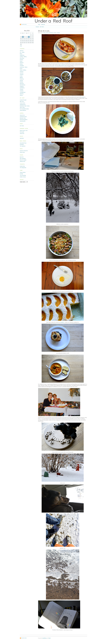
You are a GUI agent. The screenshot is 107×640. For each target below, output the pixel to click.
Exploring (21, 62)
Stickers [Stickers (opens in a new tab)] (83, 97)
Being (21, 53)
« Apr (21, 45)
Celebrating (22, 55)
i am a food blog (23, 175)
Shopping (22, 86)
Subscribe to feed (23, 24)
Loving (21, 75)
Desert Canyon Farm (24, 130)
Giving (21, 68)
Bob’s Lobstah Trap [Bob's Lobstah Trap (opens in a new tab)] (62, 64)
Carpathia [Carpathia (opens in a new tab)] (62, 322)
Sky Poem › (42, 26)
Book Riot (22, 157)
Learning (21, 72)
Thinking (21, 89)
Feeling (21, 64)
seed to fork (22, 133)
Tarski (49, 638)
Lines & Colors (22, 102)
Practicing (22, 78)
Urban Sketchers (23, 110)
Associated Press (23, 143)
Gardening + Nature (23, 67)
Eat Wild (21, 173)
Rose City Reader (23, 159)
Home (39, 24)
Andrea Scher (22, 166)
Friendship (22, 65)
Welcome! (43, 24)
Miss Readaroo (23, 158)
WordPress (45, 638)
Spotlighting (22, 87)
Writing (21, 95)
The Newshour (22, 146)
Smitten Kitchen (23, 176)
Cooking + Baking (45, 32)
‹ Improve (37, 26)
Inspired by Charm (23, 116)
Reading (21, 81)
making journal (22, 104)
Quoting (21, 80)
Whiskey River (22, 161)
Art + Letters (22, 52)
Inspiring (21, 71)
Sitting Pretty (22, 152)
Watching (21, 93)
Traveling (21, 90)
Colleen (55, 32)
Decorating (22, 58)
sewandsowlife (22, 121)
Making (21, 77)
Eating (21, 61)
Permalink (58, 32)
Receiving (22, 83)
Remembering (51, 32)
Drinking (21, 59)
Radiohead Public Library (25, 105)
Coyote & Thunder (23, 99)
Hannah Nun (22, 115)
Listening (21, 74)
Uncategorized (22, 92)
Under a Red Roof (53, 20)
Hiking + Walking (23, 70)
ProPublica (22, 144)
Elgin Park (22, 101)
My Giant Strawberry (23, 119)
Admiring (21, 50)
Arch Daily (22, 125)
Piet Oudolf (22, 132)
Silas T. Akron (22, 107)
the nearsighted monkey (24, 108)
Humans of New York (24, 150)
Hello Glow (22, 138)
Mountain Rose (23, 118)
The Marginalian (23, 167)
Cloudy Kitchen (23, 172)
